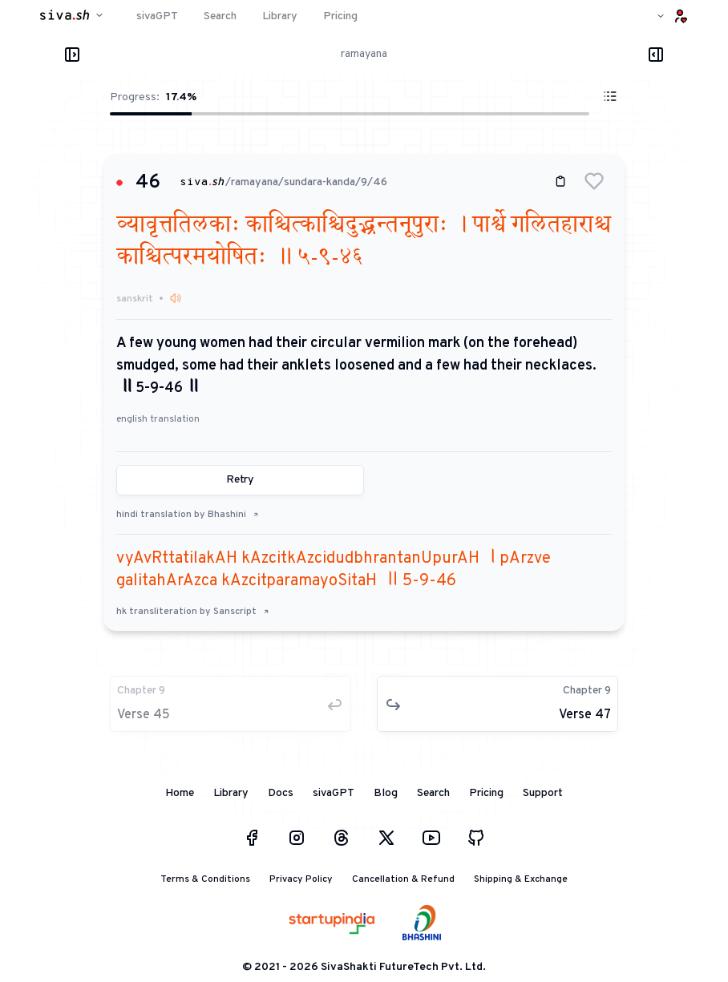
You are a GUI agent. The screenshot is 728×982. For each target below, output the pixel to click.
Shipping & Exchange (521, 879)
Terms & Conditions (205, 879)
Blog (386, 793)
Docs (280, 793)
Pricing (486, 793)
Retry (240, 480)
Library (231, 793)
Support (543, 793)
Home (179, 793)
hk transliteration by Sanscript (192, 611)
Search (433, 793)
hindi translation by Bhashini (187, 514)
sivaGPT (333, 793)
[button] (594, 181)
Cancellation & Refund (403, 879)
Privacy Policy (301, 879)
